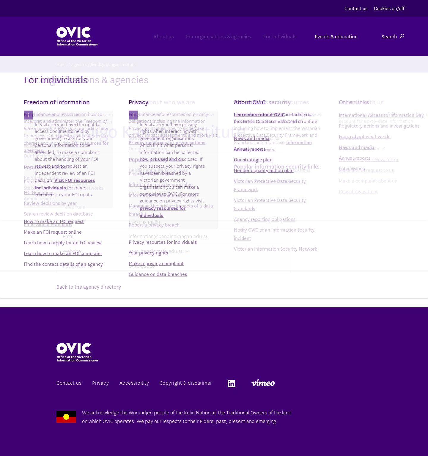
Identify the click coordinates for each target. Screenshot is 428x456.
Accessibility (134, 382)
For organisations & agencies (201, 36)
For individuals (274, 36)
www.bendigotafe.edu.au (158, 250)
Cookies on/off (389, 8)
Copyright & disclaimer (186, 382)
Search (393, 36)
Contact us (355, 8)
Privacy (100, 382)
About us (135, 36)
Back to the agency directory (88, 286)
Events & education (336, 36)
